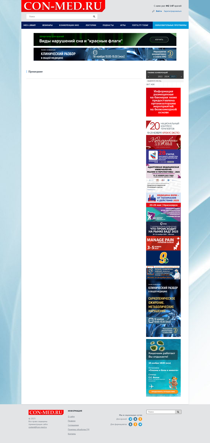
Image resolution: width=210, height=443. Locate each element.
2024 (166, 76)
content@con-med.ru (38, 427)
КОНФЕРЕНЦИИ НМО (69, 25)
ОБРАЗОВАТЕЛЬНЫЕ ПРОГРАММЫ (170, 25)
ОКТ (148, 84)
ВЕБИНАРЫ (47, 25)
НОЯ (152, 84)
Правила (71, 421)
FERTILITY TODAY (140, 25)
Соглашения (73, 425)
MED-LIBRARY (30, 25)
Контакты (72, 433)
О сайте (71, 416)
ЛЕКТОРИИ (91, 25)
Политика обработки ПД (78, 429)
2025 (173, 76)
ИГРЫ (123, 25)
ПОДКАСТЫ (108, 25)
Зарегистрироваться (172, 11)
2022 (160, 76)
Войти (159, 11)
